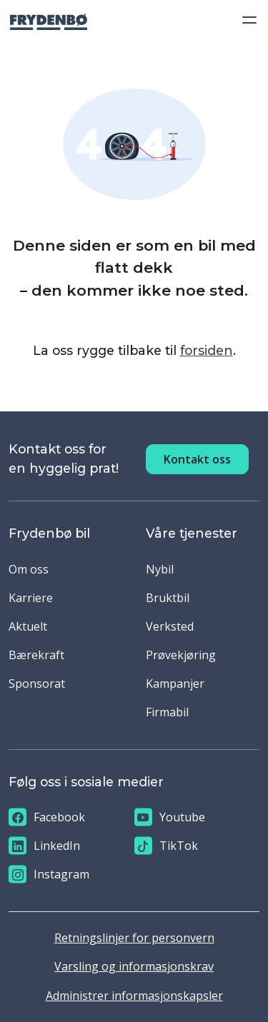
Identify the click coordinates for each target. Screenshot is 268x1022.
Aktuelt (28, 626)
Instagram (49, 874)
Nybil (160, 569)
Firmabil (167, 712)
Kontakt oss (197, 459)
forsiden (206, 350)
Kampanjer (175, 683)
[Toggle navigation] (245, 20)
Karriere (31, 598)
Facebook (47, 817)
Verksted (170, 626)
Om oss (29, 569)
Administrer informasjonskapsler (134, 995)
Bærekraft (36, 655)
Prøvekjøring (181, 655)
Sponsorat (37, 683)
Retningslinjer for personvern (134, 938)
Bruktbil (167, 598)
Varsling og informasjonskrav (134, 966)
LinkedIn (44, 846)
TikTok (166, 846)
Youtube (169, 817)
